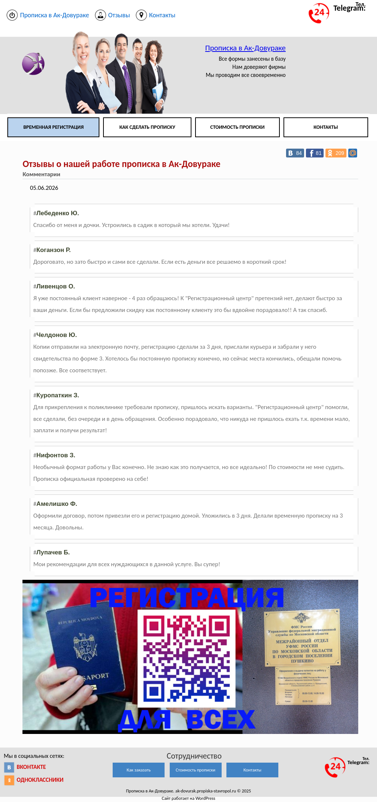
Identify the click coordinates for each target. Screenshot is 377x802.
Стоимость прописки (237, 127)
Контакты (326, 127)
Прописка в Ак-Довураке (245, 48)
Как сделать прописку (147, 127)
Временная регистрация (53, 127)
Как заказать (139, 770)
